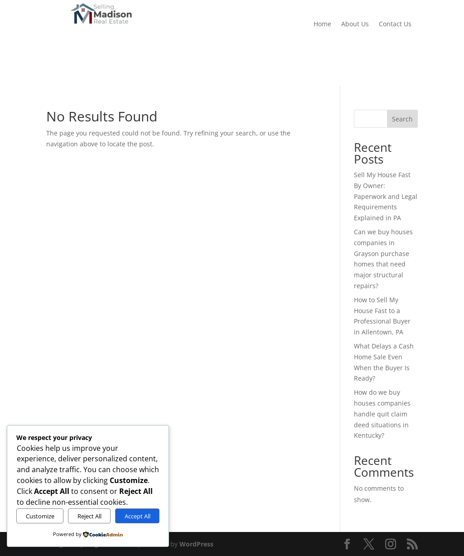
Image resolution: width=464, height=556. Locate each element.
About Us (355, 24)
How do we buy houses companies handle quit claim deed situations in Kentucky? (382, 414)
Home (322, 24)
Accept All (137, 516)
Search (402, 119)
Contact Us (395, 24)
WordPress (196, 544)
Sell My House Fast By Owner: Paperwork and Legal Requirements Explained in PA (385, 196)
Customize (40, 516)
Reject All (89, 516)
